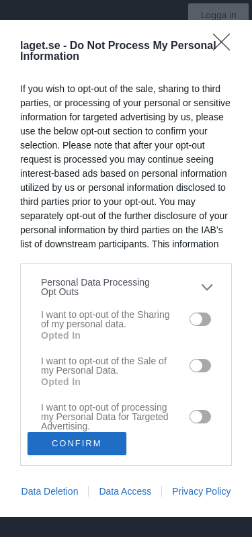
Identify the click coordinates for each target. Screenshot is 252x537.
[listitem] (126, 287)
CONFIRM (77, 443)
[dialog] (126, 268)
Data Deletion (50, 491)
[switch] (200, 319)
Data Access (125, 491)
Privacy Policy (201, 491)
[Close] (226, 46)
